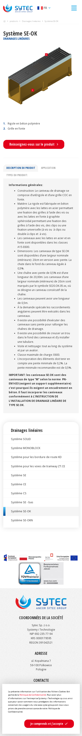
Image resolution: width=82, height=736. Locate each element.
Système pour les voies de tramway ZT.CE (38, 466)
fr (42, 8)
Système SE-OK (21, 511)
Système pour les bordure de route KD (36, 457)
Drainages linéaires (31, 21)
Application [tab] (48, 168)
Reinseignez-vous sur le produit (33, 144)
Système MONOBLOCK (25, 448)
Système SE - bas (22, 502)
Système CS (18, 493)
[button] (49, 724)
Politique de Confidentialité (32, 694)
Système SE (18, 475)
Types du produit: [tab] (17, 175)
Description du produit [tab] (20, 168)
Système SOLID (21, 439)
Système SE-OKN (22, 520)
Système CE (18, 484)
